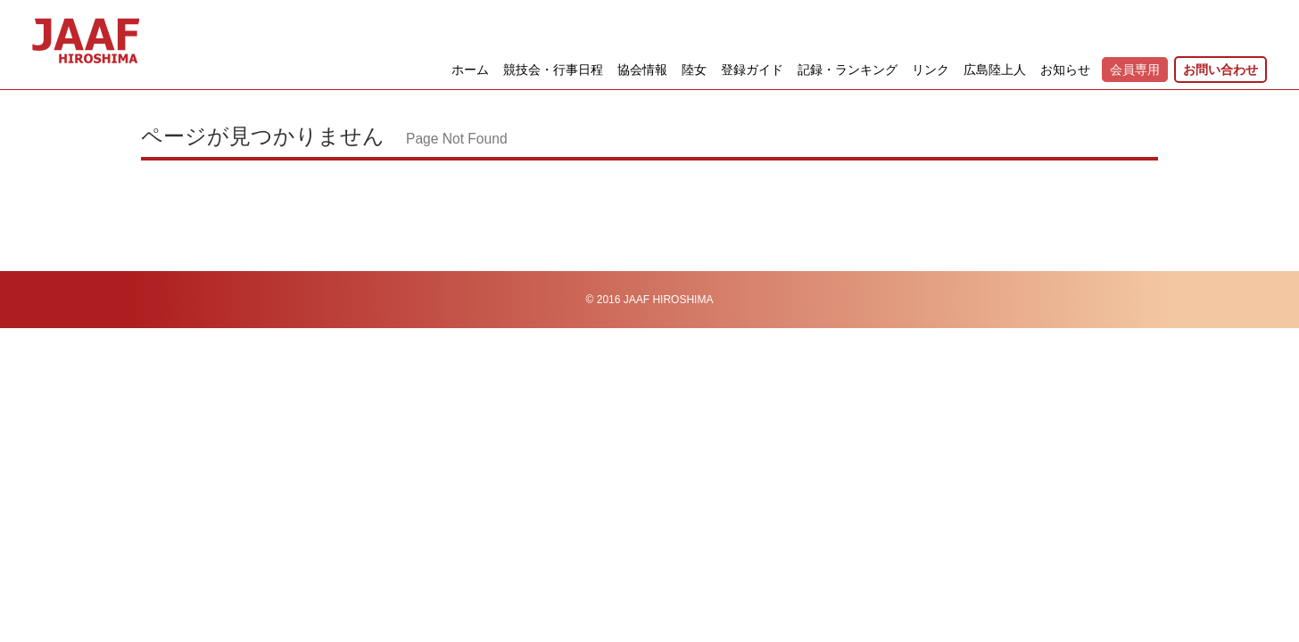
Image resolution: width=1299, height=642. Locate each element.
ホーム (470, 69)
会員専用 (1135, 69)
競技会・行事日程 (553, 69)
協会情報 (642, 69)
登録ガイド (752, 69)
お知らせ (1065, 69)
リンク (930, 69)
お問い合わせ (1220, 69)
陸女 (694, 69)
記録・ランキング (848, 69)
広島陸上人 (995, 69)
